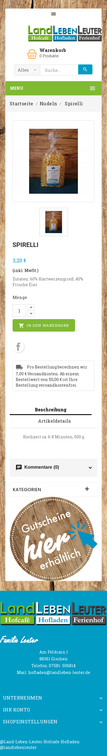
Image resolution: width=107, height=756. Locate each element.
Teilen (18, 346)
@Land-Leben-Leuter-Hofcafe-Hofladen (40, 741)
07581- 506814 (62, 665)
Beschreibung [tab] (50, 409)
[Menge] (19, 310)
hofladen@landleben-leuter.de (59, 672)
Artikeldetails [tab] (54, 421)
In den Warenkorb (44, 325)
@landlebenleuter (18, 747)
